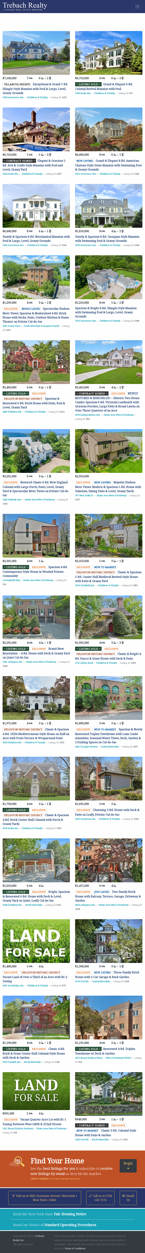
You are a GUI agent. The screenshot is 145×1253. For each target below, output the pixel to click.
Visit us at (44, 1198)
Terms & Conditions (75, 1248)
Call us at (100, 1198)
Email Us (128, 1198)
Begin (128, 1165)
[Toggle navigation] (137, 6)
